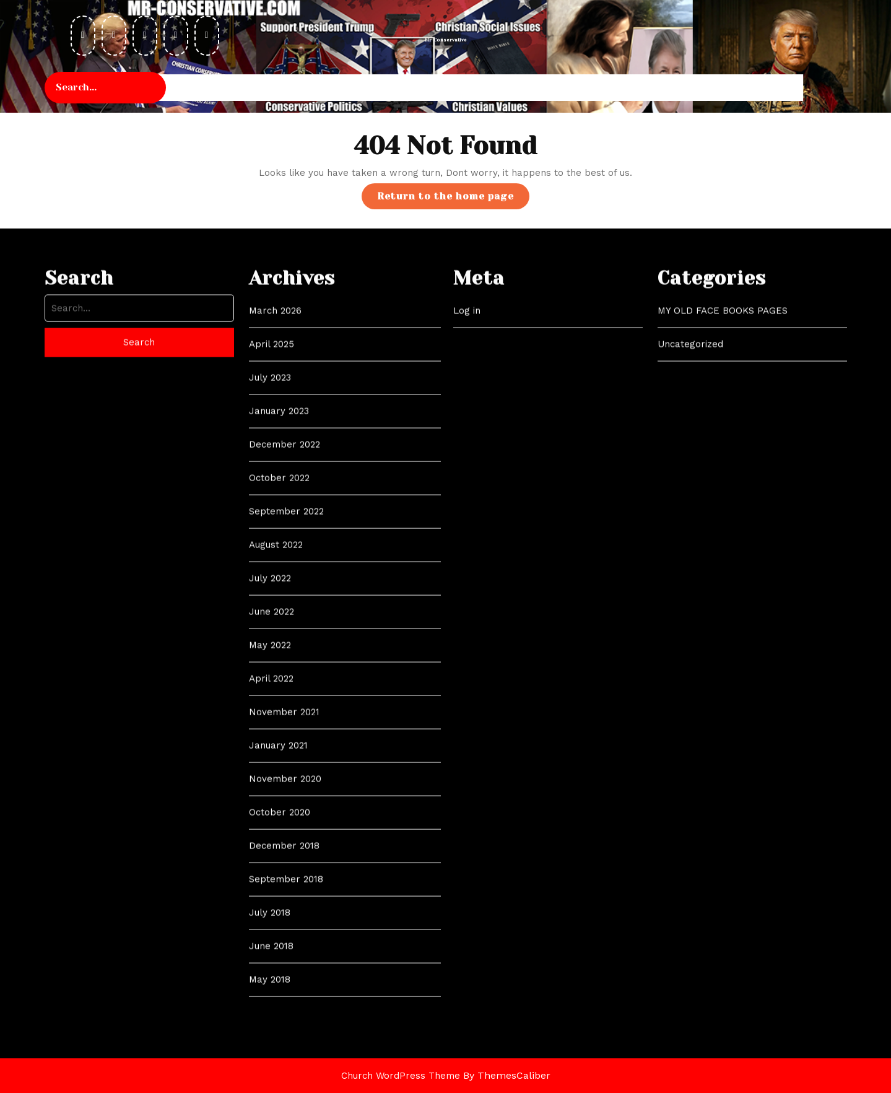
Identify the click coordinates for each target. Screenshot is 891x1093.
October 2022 (279, 707)
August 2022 (276, 774)
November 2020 (285, 1008)
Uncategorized (690, 574)
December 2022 (284, 674)
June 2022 (271, 841)
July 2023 (270, 607)
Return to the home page (453, 199)
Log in (466, 540)
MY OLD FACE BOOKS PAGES (723, 540)
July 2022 (270, 808)
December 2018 (284, 1075)
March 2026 (275, 540)
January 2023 (279, 641)
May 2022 (270, 875)
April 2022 (271, 908)
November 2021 (284, 941)
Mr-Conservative (446, 40)
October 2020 (279, 1042)
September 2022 (286, 741)
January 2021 (278, 975)
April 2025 (271, 574)
